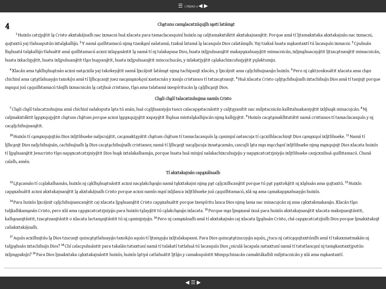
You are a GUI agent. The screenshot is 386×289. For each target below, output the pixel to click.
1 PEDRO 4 (191, 6)
